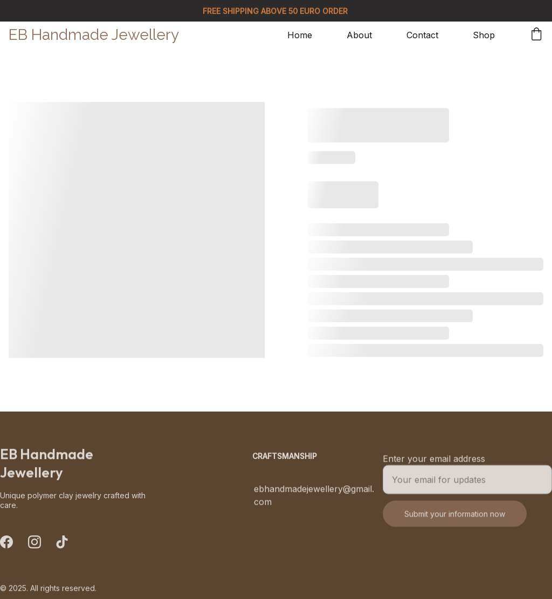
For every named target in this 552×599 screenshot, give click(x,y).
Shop (484, 35)
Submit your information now (454, 518)
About (359, 35)
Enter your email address (434, 463)
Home (299, 35)
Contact (422, 35)
